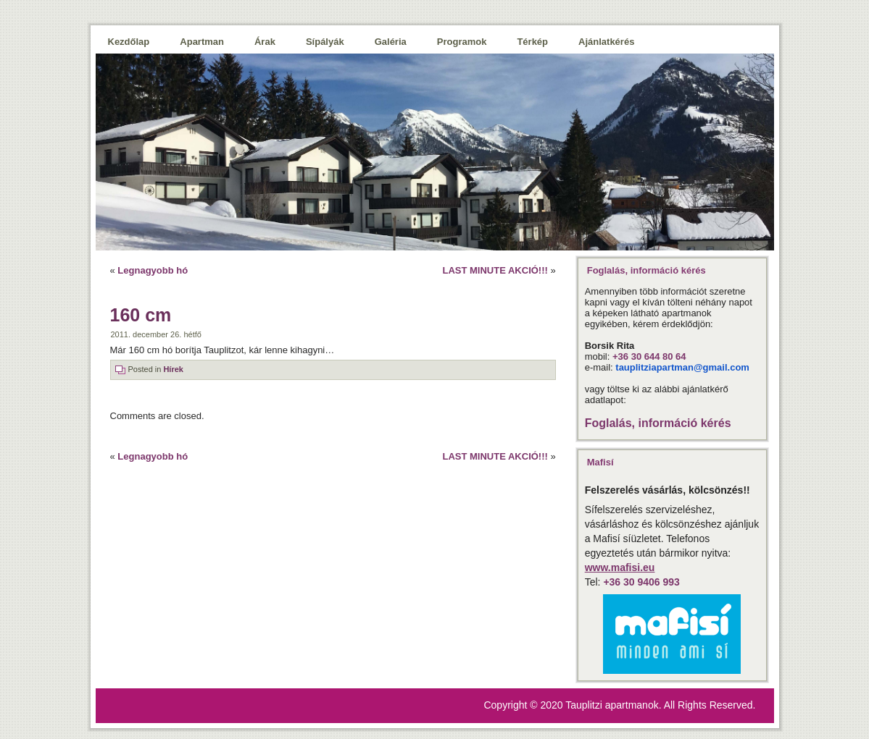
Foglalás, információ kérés (658, 423)
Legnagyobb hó (152, 270)
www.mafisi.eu (620, 567)
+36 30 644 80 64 (649, 356)
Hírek (173, 369)
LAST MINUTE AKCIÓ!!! (494, 270)
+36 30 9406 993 (641, 582)
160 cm (141, 315)
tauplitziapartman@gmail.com (682, 367)
